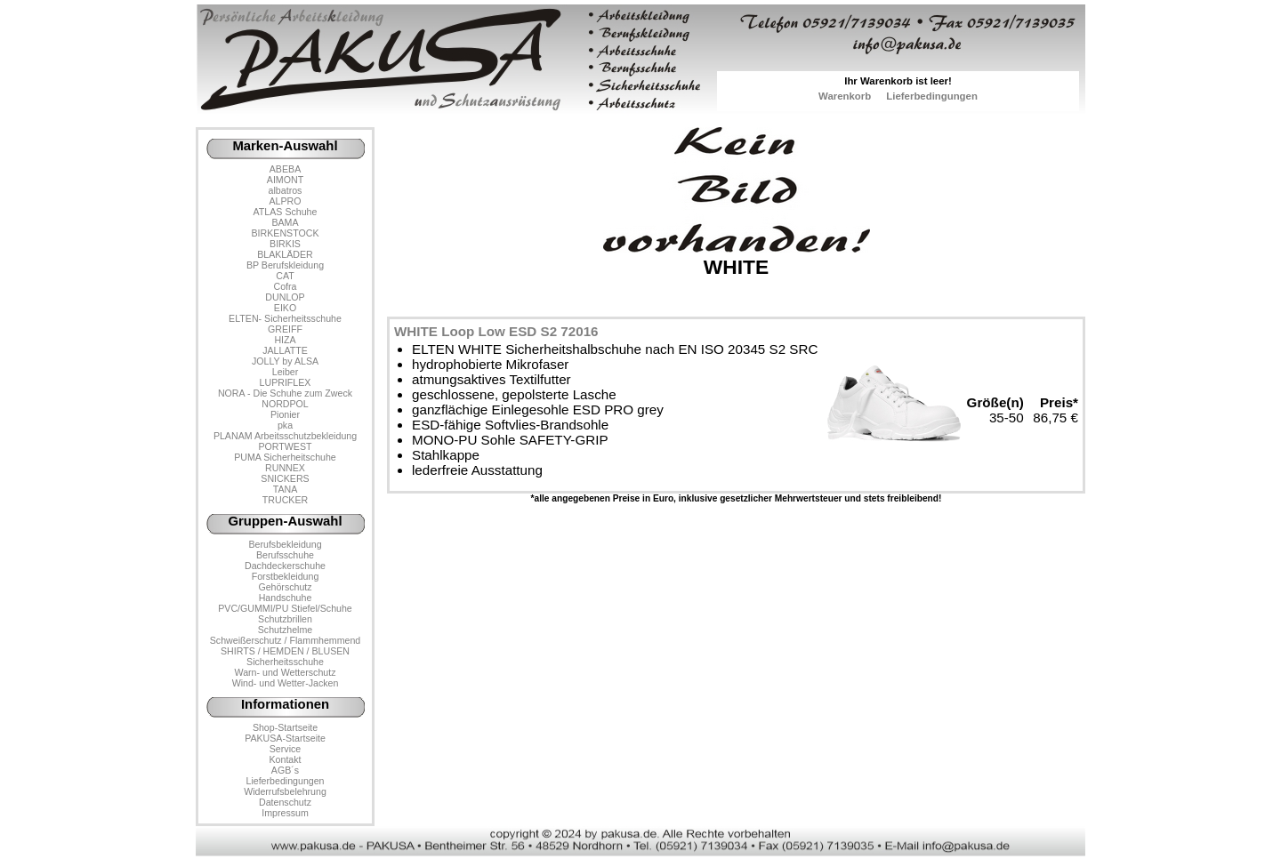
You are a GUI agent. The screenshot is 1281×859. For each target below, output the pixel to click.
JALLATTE (285, 350)
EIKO (285, 307)
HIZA (284, 339)
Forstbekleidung (285, 576)
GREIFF (285, 329)
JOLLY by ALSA (285, 361)
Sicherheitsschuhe (285, 661)
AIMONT (285, 179)
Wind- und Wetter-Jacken (285, 683)
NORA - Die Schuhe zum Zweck (285, 393)
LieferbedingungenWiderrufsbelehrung (285, 786)
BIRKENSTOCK (285, 233)
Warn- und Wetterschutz (285, 672)
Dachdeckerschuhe (285, 565)
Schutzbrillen (285, 619)
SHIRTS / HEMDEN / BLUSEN (285, 651)
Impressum (285, 812)
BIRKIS (285, 243)
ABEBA (285, 169)
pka (285, 425)
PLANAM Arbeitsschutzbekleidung (285, 435)
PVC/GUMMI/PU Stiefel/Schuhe (285, 608)
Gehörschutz (284, 587)
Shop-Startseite (285, 727)
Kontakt (285, 759)
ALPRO (285, 201)
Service (285, 748)
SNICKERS (285, 478)
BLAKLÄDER (285, 254)
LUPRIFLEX (285, 382)
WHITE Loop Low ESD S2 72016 (496, 331)
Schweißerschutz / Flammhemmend (285, 640)
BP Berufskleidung (285, 265)
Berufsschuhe (285, 555)
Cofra (285, 286)
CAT (285, 275)
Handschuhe (285, 597)
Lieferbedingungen (932, 96)
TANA (285, 489)
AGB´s (285, 770)
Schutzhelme (285, 629)
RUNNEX (285, 467)
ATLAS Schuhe (286, 211)
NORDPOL (285, 403)
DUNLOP (284, 297)
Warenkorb (844, 96)
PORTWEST (284, 446)
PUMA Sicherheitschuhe (285, 457)
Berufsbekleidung (284, 544)
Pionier (285, 414)
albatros (285, 190)
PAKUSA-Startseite (285, 738)
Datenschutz (285, 802)
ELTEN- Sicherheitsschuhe (285, 318)
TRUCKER (285, 499)
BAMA (284, 222)
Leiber (285, 371)
